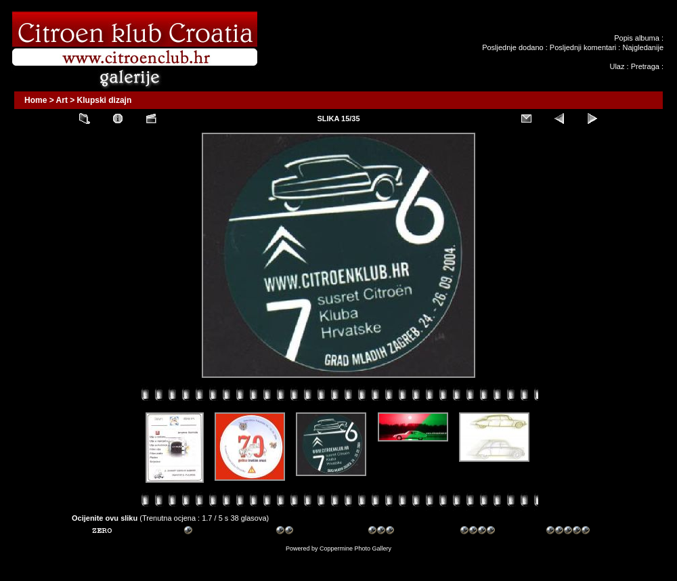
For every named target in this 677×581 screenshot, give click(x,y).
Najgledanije (642, 47)
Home (35, 100)
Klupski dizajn (104, 100)
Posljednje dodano (513, 47)
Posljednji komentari (583, 47)
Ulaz (616, 66)
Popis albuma (636, 38)
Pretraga (645, 66)
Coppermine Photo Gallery (355, 548)
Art (62, 100)
